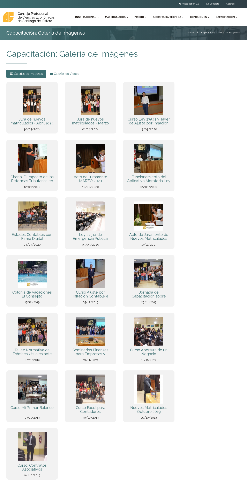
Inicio (191, 32)
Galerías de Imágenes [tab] (26, 73)
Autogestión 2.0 (189, 3)
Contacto (213, 3)
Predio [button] (140, 17)
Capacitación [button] (227, 17)
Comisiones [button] (199, 17)
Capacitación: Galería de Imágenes (220, 32)
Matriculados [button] (116, 17)
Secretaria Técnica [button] (168, 17)
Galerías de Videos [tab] (64, 73)
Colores (230, 3)
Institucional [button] (87, 17)
